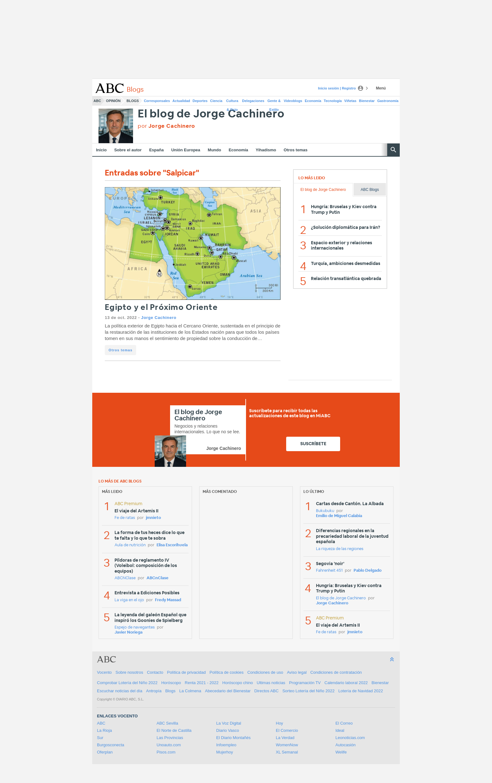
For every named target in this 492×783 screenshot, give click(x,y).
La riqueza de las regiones (339, 549)
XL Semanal (287, 752)
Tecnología (333, 101)
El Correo (344, 723)
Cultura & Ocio (232, 102)
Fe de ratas (125, 518)
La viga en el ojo (129, 600)
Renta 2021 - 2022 (202, 682)
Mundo (214, 150)
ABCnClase (157, 578)
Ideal (339, 730)
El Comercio (287, 730)
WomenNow (287, 745)
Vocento (104, 672)
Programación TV (305, 682)
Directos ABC (266, 690)
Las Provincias (170, 738)
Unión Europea (185, 150)
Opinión (113, 101)
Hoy (279, 723)
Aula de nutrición (130, 545)
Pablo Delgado (368, 571)
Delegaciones (253, 101)
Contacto (155, 672)
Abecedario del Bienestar (227, 690)
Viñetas (350, 101)
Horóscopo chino (237, 682)
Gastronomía (387, 101)
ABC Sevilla (167, 723)
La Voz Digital (228, 723)
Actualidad (181, 101)
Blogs (132, 101)
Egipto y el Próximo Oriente (161, 307)
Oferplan (105, 752)
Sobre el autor (128, 150)
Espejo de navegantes (135, 627)
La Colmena (190, 690)
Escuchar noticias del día (119, 690)
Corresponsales (157, 101)
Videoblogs (293, 101)
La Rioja (104, 730)
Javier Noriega (128, 632)
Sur (100, 738)
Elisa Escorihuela (172, 545)
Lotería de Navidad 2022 (360, 690)
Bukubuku (325, 511)
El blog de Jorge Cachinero (211, 114)
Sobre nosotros (129, 672)
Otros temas (296, 150)
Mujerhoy (224, 752)
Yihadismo (266, 150)
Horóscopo (171, 682)
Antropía (154, 690)
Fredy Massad (168, 600)
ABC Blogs (370, 189)
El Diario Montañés (233, 738)
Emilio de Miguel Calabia (339, 516)
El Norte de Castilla (174, 730)
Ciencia (216, 101)
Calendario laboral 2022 (346, 682)
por (166, 126)
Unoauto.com (169, 745)
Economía (313, 101)
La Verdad (285, 738)
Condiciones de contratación (336, 672)
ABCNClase (125, 578)
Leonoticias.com (350, 738)
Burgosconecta (110, 745)
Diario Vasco (227, 730)
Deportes (200, 101)
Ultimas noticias (271, 682)
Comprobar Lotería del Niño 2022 (127, 682)
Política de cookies (226, 672)
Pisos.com (166, 752)
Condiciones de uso (265, 672)
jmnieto (153, 518)
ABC (97, 101)
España (156, 150)
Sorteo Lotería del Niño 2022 (308, 690)
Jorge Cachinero (158, 317)
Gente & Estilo (274, 102)
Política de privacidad (186, 672)
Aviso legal (297, 672)
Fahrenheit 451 (329, 571)
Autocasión (345, 745)
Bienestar (367, 101)
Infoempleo (226, 745)
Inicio (101, 150)
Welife (341, 752)
